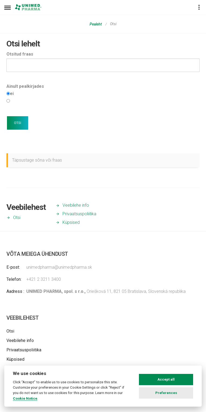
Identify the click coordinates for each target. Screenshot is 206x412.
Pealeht (96, 24)
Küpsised (71, 222)
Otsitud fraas (19, 54)
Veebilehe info (75, 205)
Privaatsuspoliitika (79, 213)
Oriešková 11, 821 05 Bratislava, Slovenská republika (106, 291)
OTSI (17, 123)
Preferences (166, 393)
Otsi (16, 217)
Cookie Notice (25, 398)
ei (12, 93)
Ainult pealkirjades (25, 86)
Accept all (166, 379)
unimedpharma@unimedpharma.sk (59, 267)
